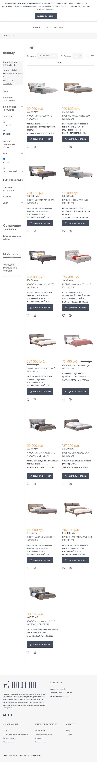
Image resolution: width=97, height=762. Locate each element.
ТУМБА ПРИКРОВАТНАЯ (12, 180)
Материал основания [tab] (9, 99)
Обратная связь (8, 742)
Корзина (69, 734)
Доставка (38, 738)
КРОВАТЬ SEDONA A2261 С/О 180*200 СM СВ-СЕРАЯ (41, 454)
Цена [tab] (5, 203)
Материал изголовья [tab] (8, 189)
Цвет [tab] (5, 91)
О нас (5, 730)
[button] (28, 147)
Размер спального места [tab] (9, 144)
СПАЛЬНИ (6, 134)
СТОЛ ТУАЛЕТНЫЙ (10, 171)
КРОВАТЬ (6, 163)
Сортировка (31, 56)
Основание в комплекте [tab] (10, 108)
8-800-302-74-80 (64, 693)
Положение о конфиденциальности (15, 734)
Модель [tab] (7, 196)
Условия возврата (41, 742)
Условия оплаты (40, 730)
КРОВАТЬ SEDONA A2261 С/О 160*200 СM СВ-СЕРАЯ (41, 623)
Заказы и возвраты (9, 738)
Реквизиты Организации (43, 734)
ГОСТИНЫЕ (7, 125)
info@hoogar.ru (62, 696)
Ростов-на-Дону (61, 689)
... (34, 129)
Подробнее (49, 9)
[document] (46, 10)
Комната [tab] (7, 116)
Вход (68, 730)
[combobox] (47, 56)
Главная (6, 36)
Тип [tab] (5, 153)
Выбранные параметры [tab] (10, 63)
